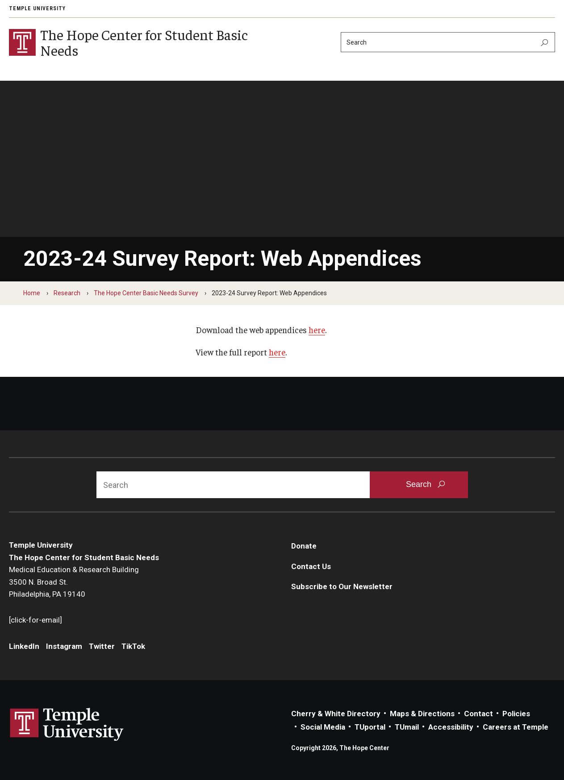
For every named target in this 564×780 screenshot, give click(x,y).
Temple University (37, 8)
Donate (304, 545)
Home (31, 293)
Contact (478, 713)
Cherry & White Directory (335, 713)
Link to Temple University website (67, 725)
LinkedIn (24, 646)
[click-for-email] (35, 619)
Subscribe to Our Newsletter (342, 586)
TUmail (407, 727)
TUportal (370, 727)
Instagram (64, 646)
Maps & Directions (422, 713)
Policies (516, 713)
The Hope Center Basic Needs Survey (146, 293)
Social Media (323, 727)
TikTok (133, 646)
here (317, 329)
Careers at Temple (515, 727)
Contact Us (311, 566)
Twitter (102, 646)
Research (67, 293)
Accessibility (450, 727)
